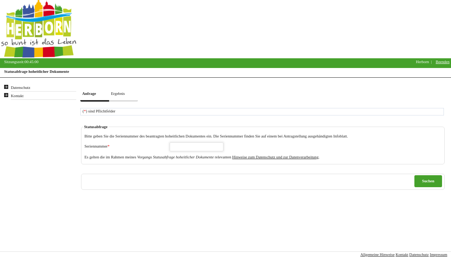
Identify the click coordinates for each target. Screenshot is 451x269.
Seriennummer (96, 146)
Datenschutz (419, 255)
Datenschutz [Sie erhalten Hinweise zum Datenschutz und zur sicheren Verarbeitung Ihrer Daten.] (20, 88)
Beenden (443, 62)
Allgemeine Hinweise (377, 255)
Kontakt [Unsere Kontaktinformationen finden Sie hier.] (17, 96)
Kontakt (402, 255)
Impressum (438, 255)
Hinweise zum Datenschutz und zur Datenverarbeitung (275, 157)
